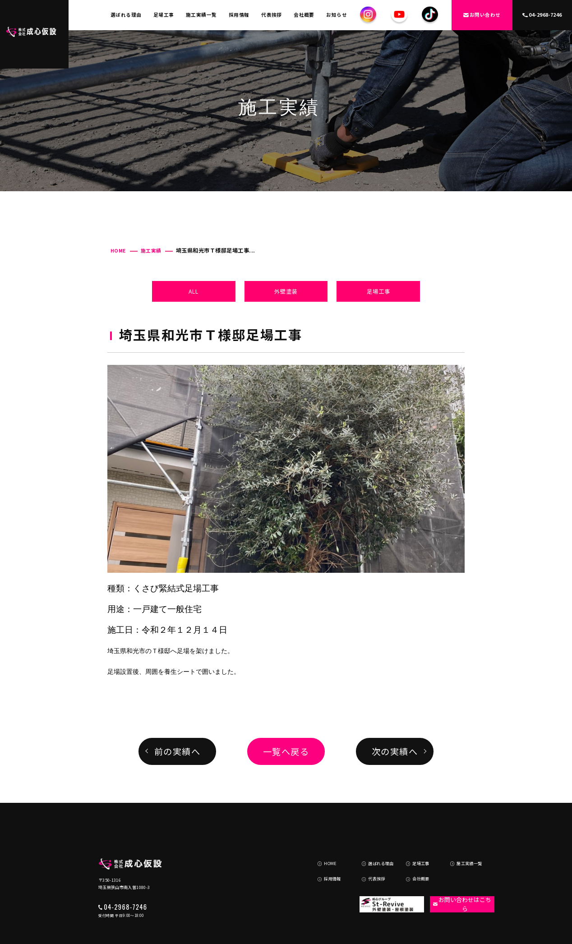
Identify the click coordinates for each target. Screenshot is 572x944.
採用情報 (239, 14)
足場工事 (163, 14)
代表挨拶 (271, 14)
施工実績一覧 (201, 14)
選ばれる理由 (126, 14)
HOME (118, 250)
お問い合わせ (482, 14)
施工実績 (151, 250)
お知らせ (336, 14)
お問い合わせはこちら (457, 870)
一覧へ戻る (286, 751)
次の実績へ (395, 751)
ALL (193, 291)
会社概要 (304, 14)
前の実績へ (177, 751)
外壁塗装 (286, 291)
